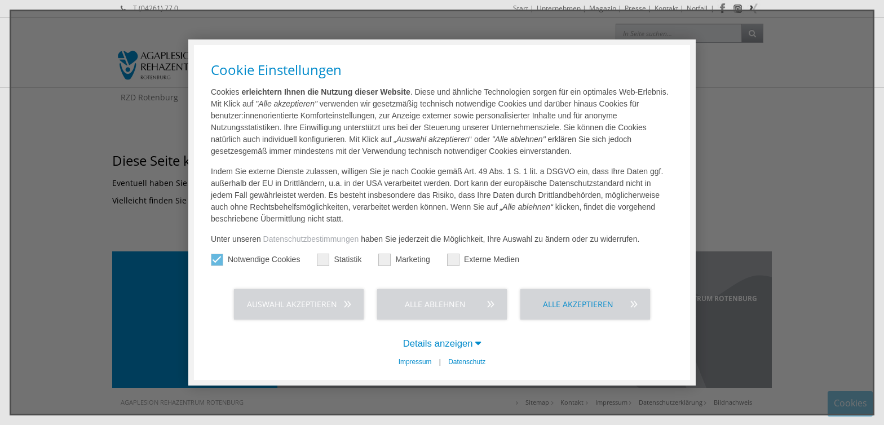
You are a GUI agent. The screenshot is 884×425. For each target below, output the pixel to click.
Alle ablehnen (435, 304)
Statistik (339, 259)
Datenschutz (466, 362)
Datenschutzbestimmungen (311, 239)
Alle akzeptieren (578, 304)
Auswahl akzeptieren (292, 304)
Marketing (404, 259)
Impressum (415, 362)
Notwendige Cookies (255, 259)
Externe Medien (483, 259)
